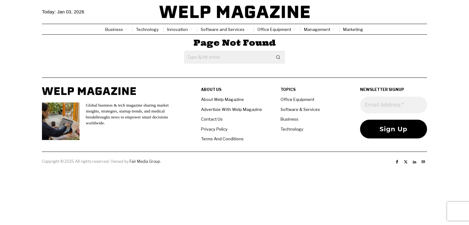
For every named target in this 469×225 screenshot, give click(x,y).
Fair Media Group (145, 161)
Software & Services (300, 109)
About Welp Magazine (222, 99)
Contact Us (212, 119)
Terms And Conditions (222, 138)
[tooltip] (397, 162)
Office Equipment (297, 99)
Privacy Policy (214, 129)
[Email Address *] (393, 105)
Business (289, 119)
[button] (278, 57)
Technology (292, 129)
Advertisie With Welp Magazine (231, 109)
